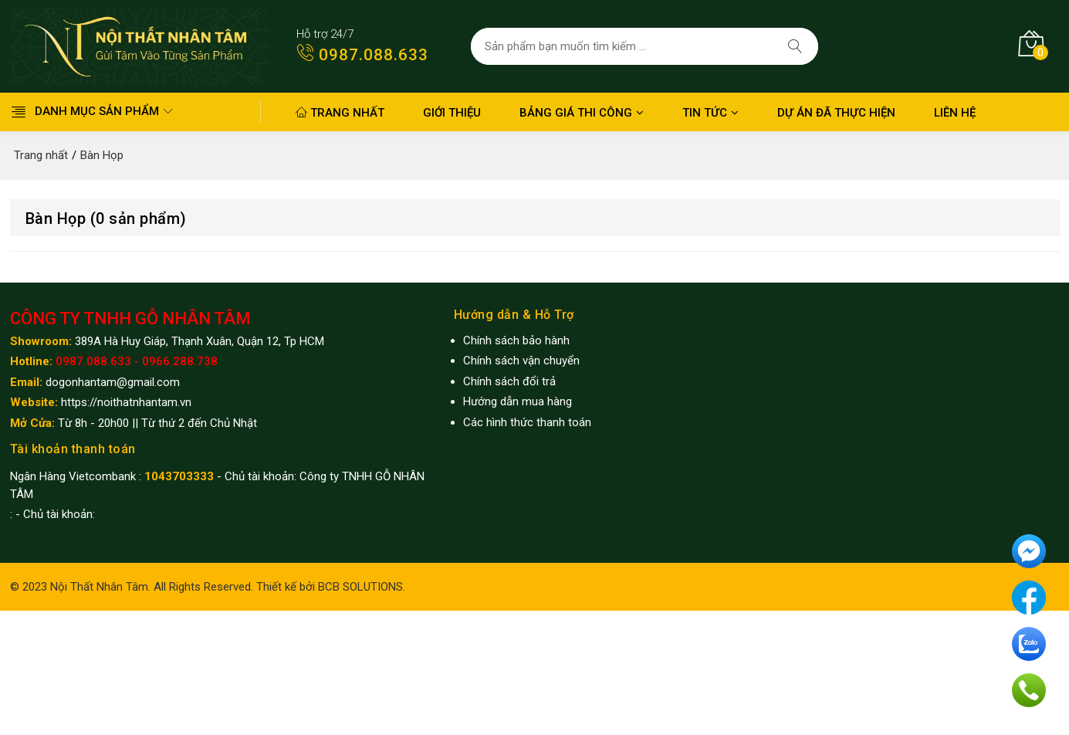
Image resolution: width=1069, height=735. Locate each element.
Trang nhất (340, 113)
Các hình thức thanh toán (527, 422)
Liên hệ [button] (955, 113)
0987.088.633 (358, 55)
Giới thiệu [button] (452, 113)
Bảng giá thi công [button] (581, 113)
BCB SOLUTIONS (360, 587)
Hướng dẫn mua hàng (517, 401)
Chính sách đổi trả (509, 381)
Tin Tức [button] (710, 113)
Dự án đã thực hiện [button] (836, 113)
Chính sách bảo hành (516, 340)
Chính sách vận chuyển (521, 361)
